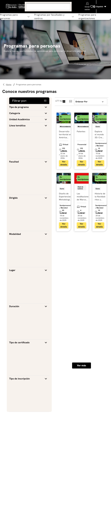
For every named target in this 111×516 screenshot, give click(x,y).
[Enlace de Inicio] (9, 84)
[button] (29, 107)
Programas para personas (28, 84)
